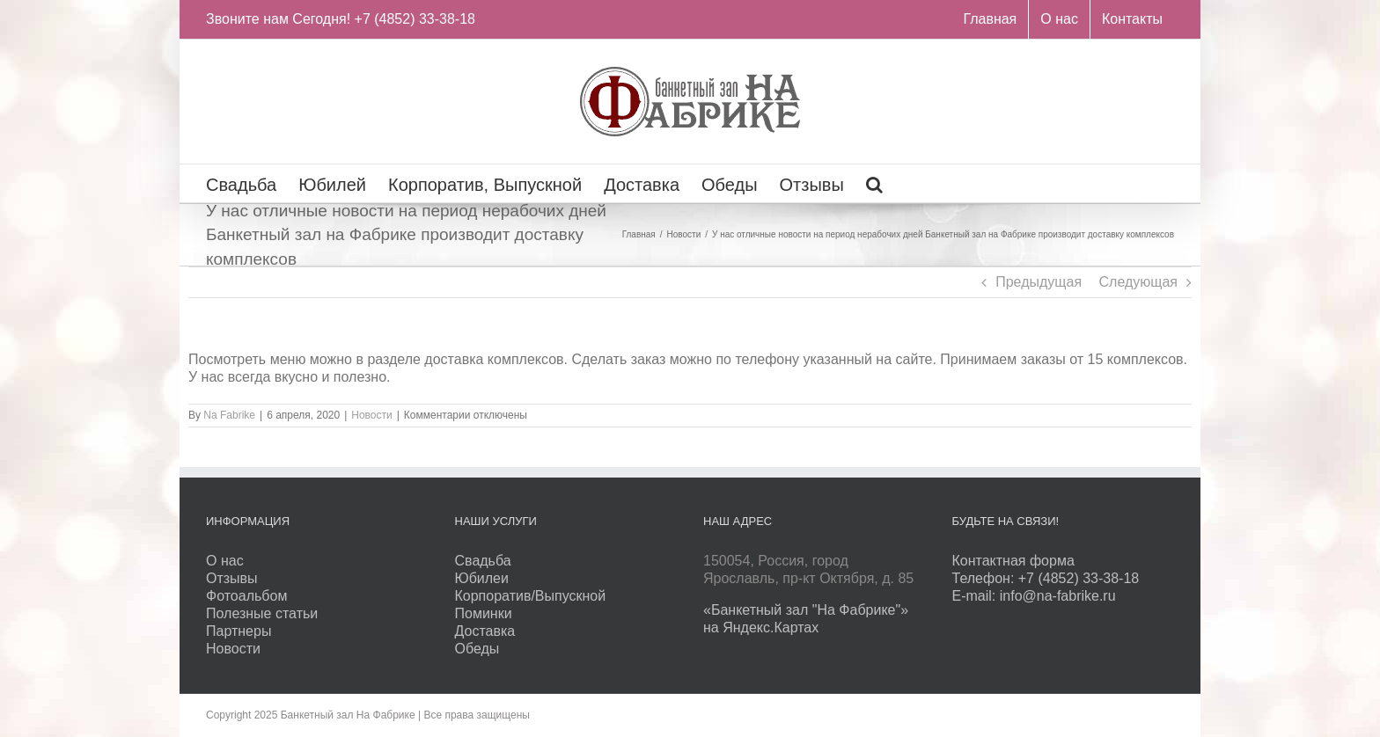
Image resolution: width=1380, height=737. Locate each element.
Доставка (485, 631)
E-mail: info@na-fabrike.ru (1034, 595)
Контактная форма (1013, 560)
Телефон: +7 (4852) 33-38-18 (1046, 578)
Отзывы (232, 578)
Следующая (1138, 281)
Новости (371, 415)
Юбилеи (482, 578)
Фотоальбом (246, 595)
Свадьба (483, 560)
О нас (225, 560)
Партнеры (238, 631)
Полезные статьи (262, 613)
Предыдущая (1038, 281)
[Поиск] (874, 183)
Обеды (477, 648)
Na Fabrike (229, 415)
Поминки (483, 613)
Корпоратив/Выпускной (530, 595)
